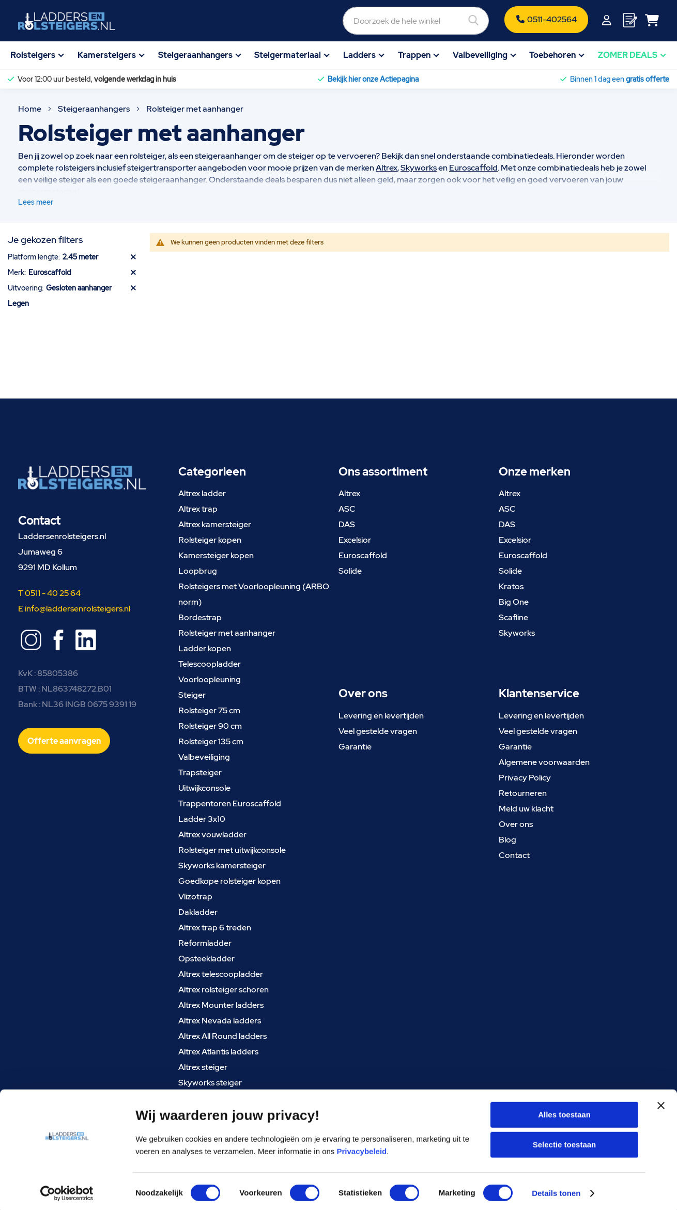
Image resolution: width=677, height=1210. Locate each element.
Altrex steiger (202, 1067)
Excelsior (354, 539)
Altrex (386, 167)
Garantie (355, 746)
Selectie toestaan (564, 1141)
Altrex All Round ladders (222, 1036)
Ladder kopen (204, 648)
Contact (514, 855)
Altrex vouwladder (212, 834)
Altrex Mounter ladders (221, 1005)
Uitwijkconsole (204, 788)
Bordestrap (200, 617)
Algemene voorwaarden (544, 762)
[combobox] (359, 21)
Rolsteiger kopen (209, 539)
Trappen (414, 55)
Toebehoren (552, 55)
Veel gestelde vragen (377, 731)
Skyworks (419, 167)
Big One (514, 601)
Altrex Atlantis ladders (218, 1051)
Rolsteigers (32, 55)
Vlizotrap (195, 896)
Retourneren (523, 793)
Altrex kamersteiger (214, 524)
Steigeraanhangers (195, 55)
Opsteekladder (206, 958)
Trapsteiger (200, 772)
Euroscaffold (473, 167)
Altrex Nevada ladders (219, 1020)
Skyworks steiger (210, 1082)
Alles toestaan (564, 1111)
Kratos (511, 586)
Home (30, 108)
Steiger (192, 695)
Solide (350, 570)
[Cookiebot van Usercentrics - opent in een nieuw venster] (67, 1190)
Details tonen (556, 1189)
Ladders (359, 55)
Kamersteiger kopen (216, 555)
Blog (507, 839)
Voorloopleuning (209, 679)
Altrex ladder (202, 493)
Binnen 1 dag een (619, 79)
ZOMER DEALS (627, 55)
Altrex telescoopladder (220, 974)
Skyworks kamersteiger (222, 865)
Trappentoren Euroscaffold (229, 803)
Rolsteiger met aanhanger (226, 632)
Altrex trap (198, 508)
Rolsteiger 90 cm (210, 726)
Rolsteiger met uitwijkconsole (232, 850)
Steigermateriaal (287, 55)
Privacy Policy (525, 777)
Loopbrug (197, 570)
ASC (347, 508)
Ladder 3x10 (201, 819)
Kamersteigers (107, 55)
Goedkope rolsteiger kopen (229, 881)
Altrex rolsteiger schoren (223, 989)
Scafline (513, 617)
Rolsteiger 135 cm (210, 741)
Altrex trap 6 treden (214, 927)
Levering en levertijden (381, 715)
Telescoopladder (209, 663)
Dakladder (198, 912)
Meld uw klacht (526, 808)
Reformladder (205, 943)
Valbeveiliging (480, 55)
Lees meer (35, 202)
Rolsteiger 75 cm (209, 710)
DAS (346, 524)
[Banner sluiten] (661, 1111)
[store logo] (66, 21)
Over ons (516, 824)
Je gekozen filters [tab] (45, 240)
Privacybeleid (362, 1147)
